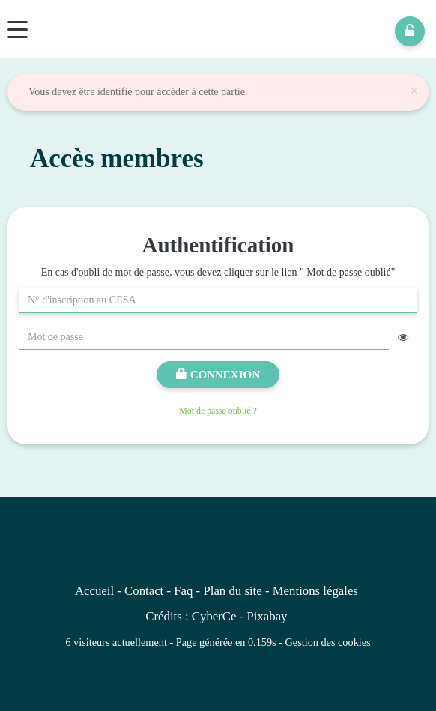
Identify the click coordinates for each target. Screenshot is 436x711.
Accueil (94, 591)
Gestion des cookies (328, 642)
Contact (143, 591)
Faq (183, 591)
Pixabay (266, 616)
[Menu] (17, 29)
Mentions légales (315, 591)
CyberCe (214, 616)
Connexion (218, 375)
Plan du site (232, 591)
